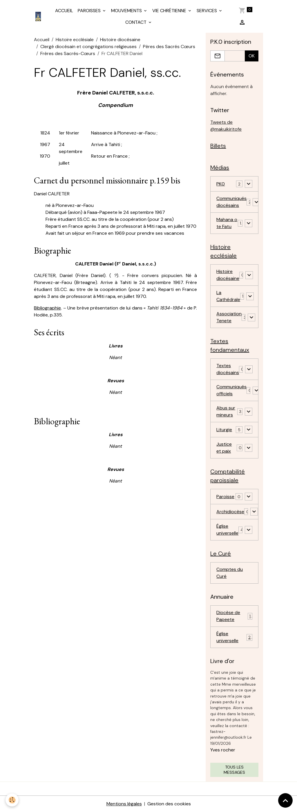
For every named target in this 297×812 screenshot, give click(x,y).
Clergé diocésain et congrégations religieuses (88, 46)
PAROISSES (90, 11)
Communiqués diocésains (231, 201)
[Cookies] (12, 799)
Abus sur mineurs (225, 411)
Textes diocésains (227, 369)
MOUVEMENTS (127, 11)
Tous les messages (234, 769)
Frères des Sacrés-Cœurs (67, 53)
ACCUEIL (64, 11)
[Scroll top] (285, 800)
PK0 (220, 184)
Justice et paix (224, 447)
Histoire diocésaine (120, 40)
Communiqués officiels (231, 390)
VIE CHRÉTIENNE (169, 11)
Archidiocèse (230, 512)
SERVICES (207, 11)
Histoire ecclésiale (75, 40)
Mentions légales (124, 804)
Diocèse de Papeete (234, 615)
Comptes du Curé (229, 572)
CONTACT (136, 22)
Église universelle (227, 529)
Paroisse (225, 497)
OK (252, 56)
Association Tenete (229, 317)
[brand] (38, 16)
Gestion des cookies (169, 804)
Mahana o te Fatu (226, 223)
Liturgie (224, 430)
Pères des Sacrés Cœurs (169, 46)
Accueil (41, 40)
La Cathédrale (228, 296)
